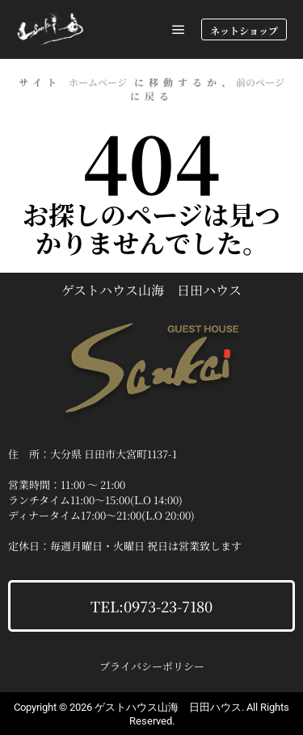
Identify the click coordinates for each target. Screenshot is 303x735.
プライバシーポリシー (151, 666)
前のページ (260, 82)
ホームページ (98, 82)
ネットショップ (244, 30)
